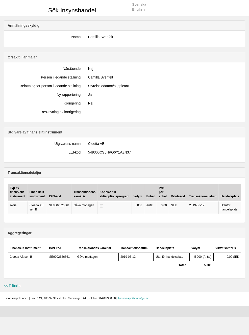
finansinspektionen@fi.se (133, 298)
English (138, 9)
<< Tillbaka (12, 286)
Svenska (139, 4)
